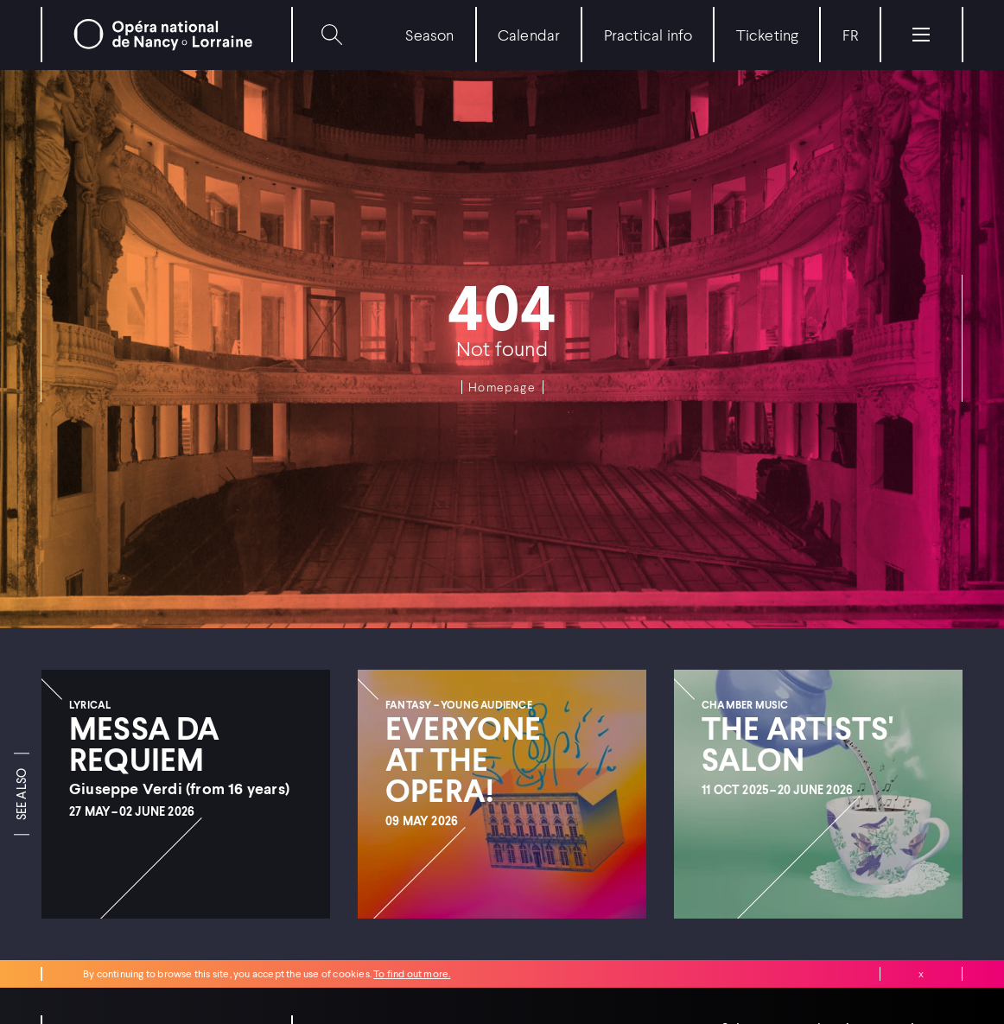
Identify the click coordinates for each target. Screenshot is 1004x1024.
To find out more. (411, 973)
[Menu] (921, 34)
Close (921, 974)
